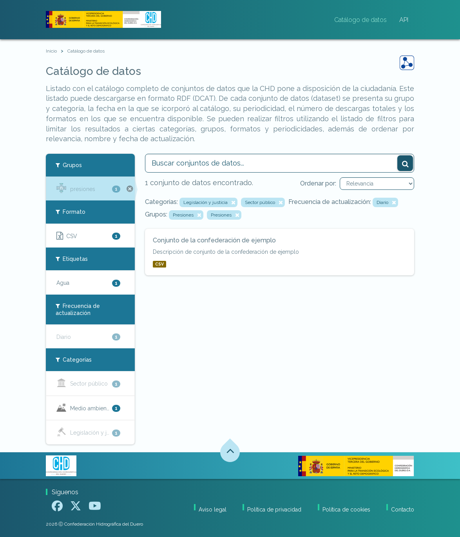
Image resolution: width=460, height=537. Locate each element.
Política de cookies (346, 509)
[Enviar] (405, 163)
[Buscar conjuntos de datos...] (280, 163)
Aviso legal (212, 509)
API (403, 20)
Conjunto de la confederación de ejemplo (214, 240)
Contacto (402, 509)
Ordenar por (317, 183)
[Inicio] (51, 51)
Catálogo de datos (360, 20)
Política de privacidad (274, 509)
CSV (159, 264)
